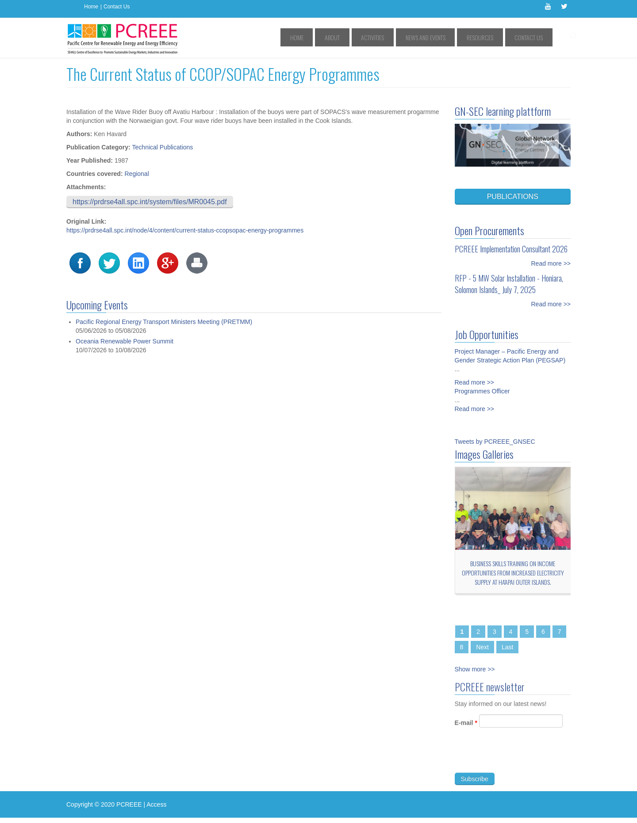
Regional (136, 173)
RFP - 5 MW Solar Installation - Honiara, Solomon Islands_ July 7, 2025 (509, 283)
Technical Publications (162, 147)
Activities (401, 37)
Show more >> (475, 669)
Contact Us (117, 7)
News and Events (446, 37)
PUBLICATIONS (512, 196)
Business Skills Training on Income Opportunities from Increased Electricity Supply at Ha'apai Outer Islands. (513, 573)
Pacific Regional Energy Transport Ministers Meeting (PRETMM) (164, 321)
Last (507, 647)
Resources (492, 37)
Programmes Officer (482, 391)
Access (156, 804)
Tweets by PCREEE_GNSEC (495, 441)
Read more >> (551, 263)
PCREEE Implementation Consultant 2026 (511, 249)
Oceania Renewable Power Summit (124, 341)
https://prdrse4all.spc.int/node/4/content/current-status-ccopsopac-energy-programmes (184, 230)
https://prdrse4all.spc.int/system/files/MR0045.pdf (150, 202)
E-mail (466, 728)
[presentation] (522, 761)
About (369, 37)
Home (91, 7)
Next (482, 647)
